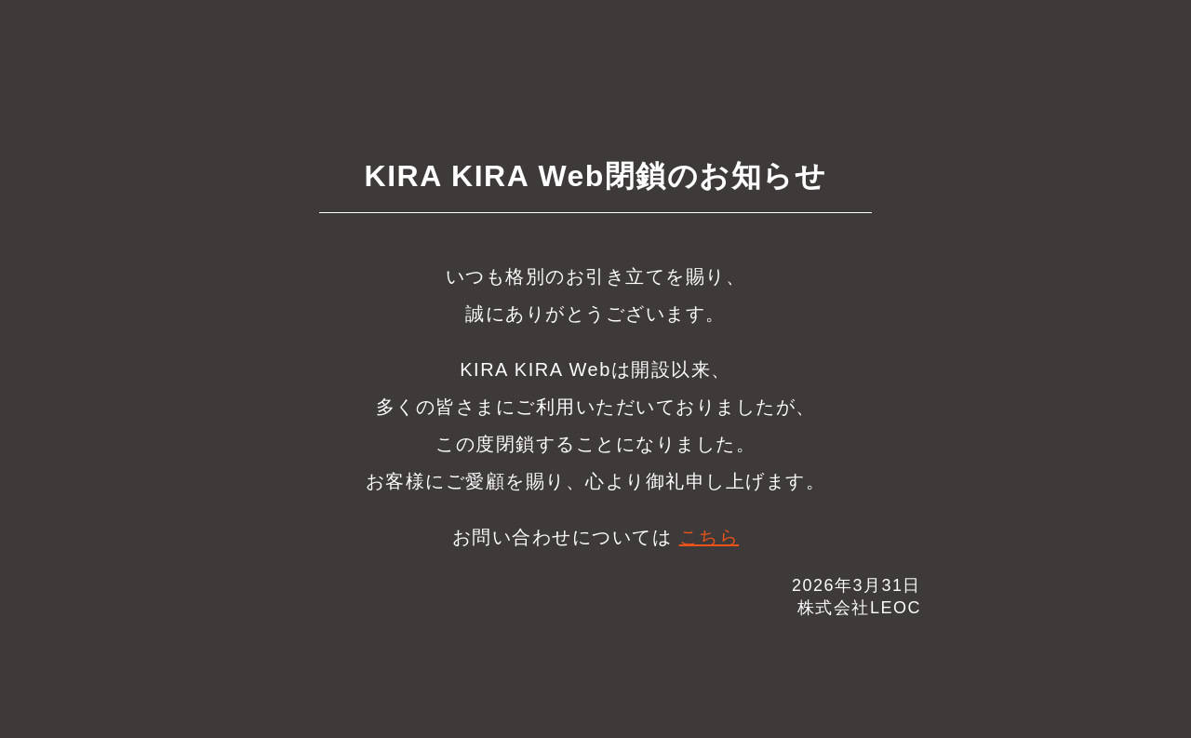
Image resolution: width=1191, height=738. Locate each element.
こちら (709, 537)
